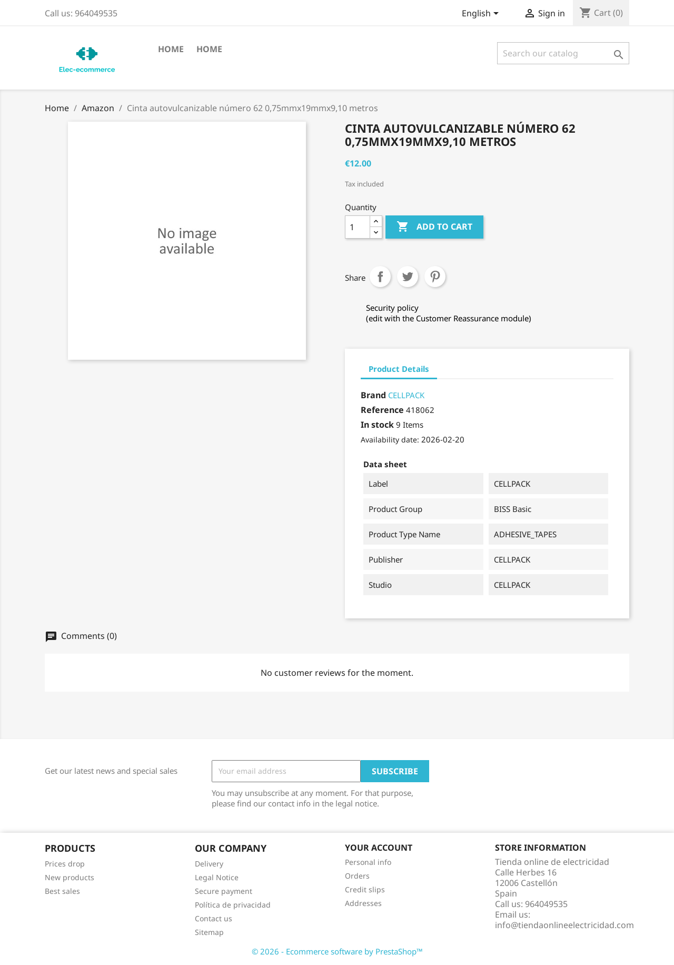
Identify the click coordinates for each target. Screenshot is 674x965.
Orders (357, 876)
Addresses (363, 903)
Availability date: (390, 440)
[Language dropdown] (482, 14)
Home (171, 49)
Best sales (62, 891)
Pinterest (434, 276)
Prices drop (65, 864)
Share (380, 276)
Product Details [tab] (399, 368)
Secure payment (223, 891)
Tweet (407, 276)
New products (69, 877)
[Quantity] (357, 227)
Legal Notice (217, 877)
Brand (373, 395)
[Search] (563, 53)
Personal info (368, 862)
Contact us (213, 918)
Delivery (209, 864)
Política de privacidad (233, 905)
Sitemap (209, 932)
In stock (377, 424)
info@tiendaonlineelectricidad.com (564, 925)
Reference (382, 410)
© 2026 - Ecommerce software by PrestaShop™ (337, 951)
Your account (378, 847)
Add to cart (434, 227)
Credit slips (365, 889)
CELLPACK (406, 395)
